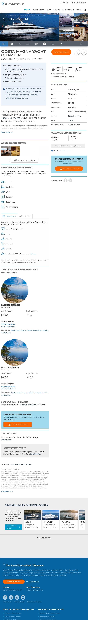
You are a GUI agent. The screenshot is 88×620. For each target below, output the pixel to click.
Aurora (66, 522)
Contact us (34, 581)
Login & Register (80, 2)
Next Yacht (84, 52)
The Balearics (6, 333)
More (34, 254)
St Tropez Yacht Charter (13, 613)
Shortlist (66, 2)
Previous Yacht (77, 52)
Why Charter (68, 10)
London (6, 587)
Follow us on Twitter (11, 597)
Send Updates (35, 454)
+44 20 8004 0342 (12, 590)
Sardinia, (45, 331)
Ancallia (48, 522)
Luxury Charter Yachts (10, 15)
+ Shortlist (81, 43)
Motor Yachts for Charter (27, 15)
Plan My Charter (14, 581)
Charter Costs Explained (63, 151)
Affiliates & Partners (34, 602)
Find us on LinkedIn (23, 597)
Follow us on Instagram (17, 597)
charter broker (37, 417)
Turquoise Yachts (10, 117)
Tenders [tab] (27, 216)
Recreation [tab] (11, 216)
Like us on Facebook (5, 597)
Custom (71, 120)
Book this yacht (61, 52)
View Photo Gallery (26, 160)
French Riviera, (32, 331)
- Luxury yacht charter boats (13, 4)
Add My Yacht (19, 602)
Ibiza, (39, 331)
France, (4, 326)
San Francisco (33, 587)
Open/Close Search (85, 10)
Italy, (8, 326)
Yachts (27, 10)
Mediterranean (8, 324)
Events (57, 10)
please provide (6, 440)
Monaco (13, 326)
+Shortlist (85, 15)
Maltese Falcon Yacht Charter (50, 613)
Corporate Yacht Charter (28, 405)
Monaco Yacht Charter (13, 617)
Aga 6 (28, 522)
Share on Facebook (66, 180)
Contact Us (7, 602)
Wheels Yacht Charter (47, 617)
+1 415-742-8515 (34, 590)
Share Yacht (70, 180)
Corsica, (24, 331)
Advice (79, 10)
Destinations (38, 10)
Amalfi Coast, (16, 331)
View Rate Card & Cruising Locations (69, 146)
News (49, 10)
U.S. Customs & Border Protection (20, 464)
